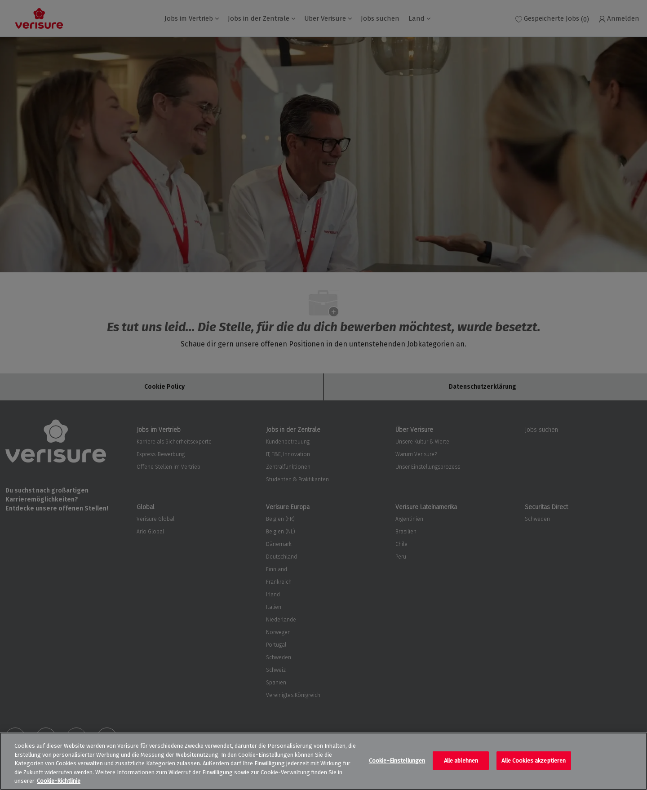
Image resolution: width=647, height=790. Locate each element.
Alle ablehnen (461, 760)
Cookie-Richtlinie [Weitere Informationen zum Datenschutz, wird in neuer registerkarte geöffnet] (58, 780)
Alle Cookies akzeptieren (533, 760)
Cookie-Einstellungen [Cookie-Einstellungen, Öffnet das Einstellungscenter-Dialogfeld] (397, 760)
